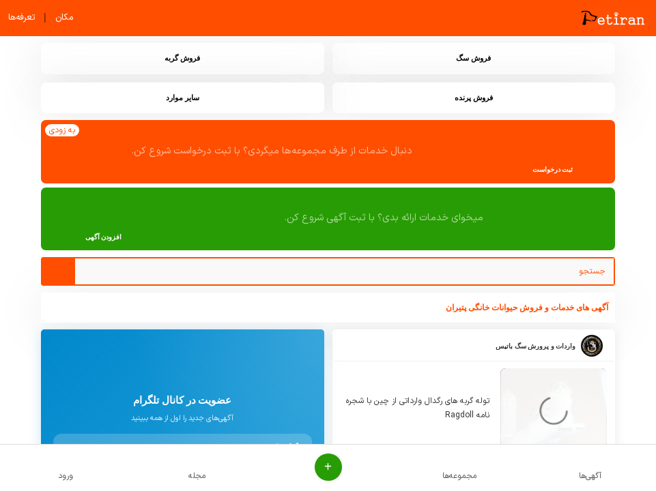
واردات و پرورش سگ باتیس (535, 346)
